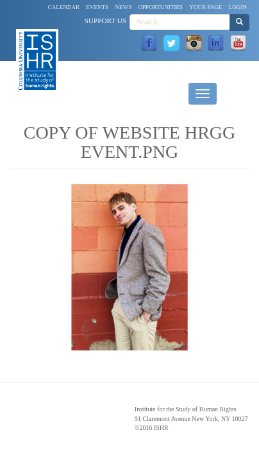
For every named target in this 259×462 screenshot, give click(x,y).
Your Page (205, 7)
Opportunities (160, 7)
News (123, 7)
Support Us (105, 20)
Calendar (64, 7)
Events (97, 7)
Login (238, 7)
